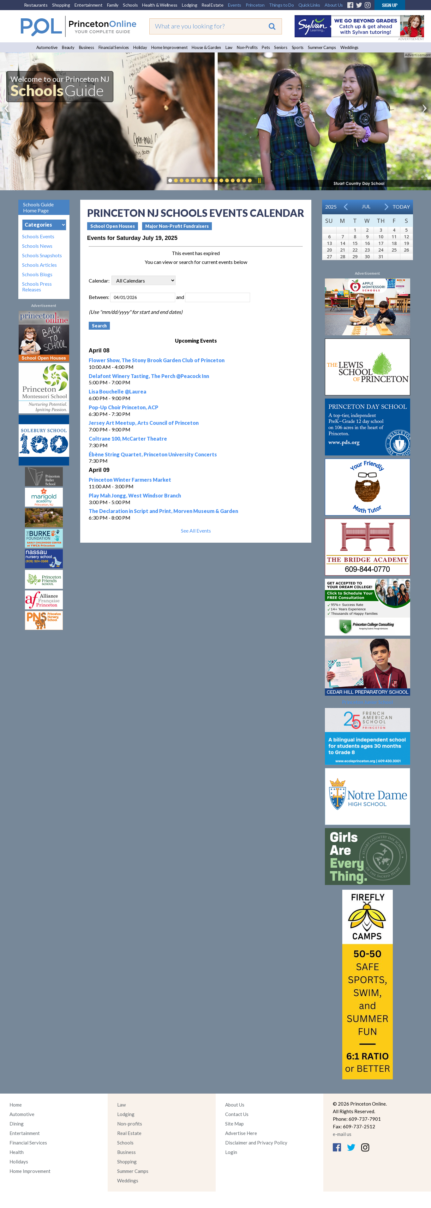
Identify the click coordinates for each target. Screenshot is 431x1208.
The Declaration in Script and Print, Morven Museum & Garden (163, 511)
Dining (16, 1123)
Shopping (61, 5)
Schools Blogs (37, 274)
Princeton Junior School (367, 702)
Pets (266, 47)
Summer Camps (322, 47)
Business (86, 47)
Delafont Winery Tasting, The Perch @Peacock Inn (149, 376)
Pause (259, 180)
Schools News (37, 246)
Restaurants (36, 5)
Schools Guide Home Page (38, 207)
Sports (298, 47)
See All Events (196, 531)
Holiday (140, 47)
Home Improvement (169, 47)
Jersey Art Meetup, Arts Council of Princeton (144, 423)
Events (235, 5)
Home (15, 1104)
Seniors (280, 47)
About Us (334, 5)
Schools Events (38, 236)
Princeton (255, 5)
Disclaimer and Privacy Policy (256, 1142)
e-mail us (342, 1134)
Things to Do (281, 5)
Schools (130, 5)
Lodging (189, 5)
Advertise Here (241, 1133)
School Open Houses (112, 226)
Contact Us (236, 1114)
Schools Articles (39, 265)
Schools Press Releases (37, 286)
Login (231, 1152)
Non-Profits (247, 47)
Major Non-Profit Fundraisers (177, 226)
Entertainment (89, 5)
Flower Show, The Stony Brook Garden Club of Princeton (156, 360)
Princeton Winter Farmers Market (130, 480)
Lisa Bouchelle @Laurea (117, 391)
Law (228, 47)
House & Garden (206, 47)
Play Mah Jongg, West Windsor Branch (135, 495)
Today (401, 207)
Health (16, 1152)
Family (113, 5)
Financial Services (114, 47)
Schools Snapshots (42, 255)
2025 (331, 207)
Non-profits (129, 1123)
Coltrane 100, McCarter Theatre (128, 439)
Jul (366, 206)
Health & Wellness (159, 5)
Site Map (234, 1123)
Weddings (349, 47)
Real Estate (212, 5)
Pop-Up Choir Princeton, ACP (123, 407)
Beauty (68, 47)
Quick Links (309, 5)
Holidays (18, 1161)
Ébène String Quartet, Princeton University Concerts (153, 454)
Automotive (47, 47)
